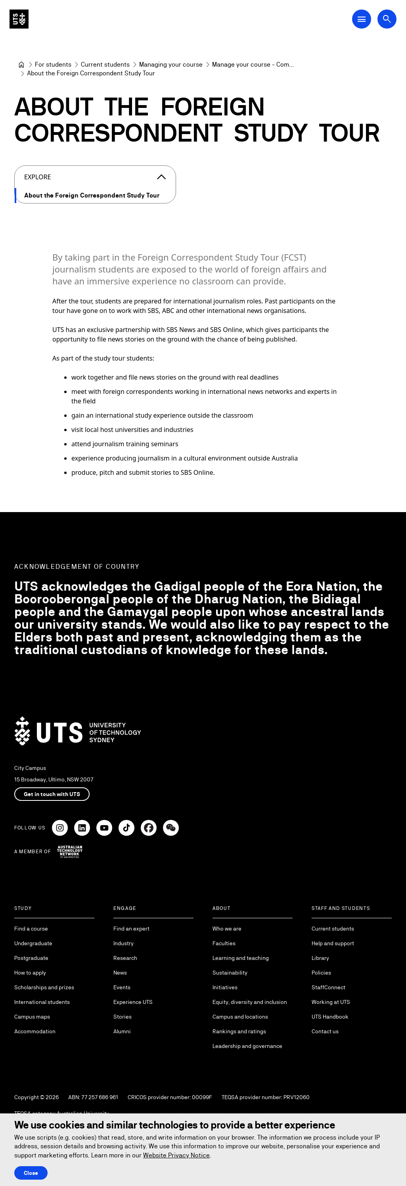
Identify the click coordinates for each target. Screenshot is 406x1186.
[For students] (53, 64)
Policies (321, 972)
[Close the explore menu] (161, 177)
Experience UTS (133, 1002)
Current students (333, 928)
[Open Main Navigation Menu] (361, 19)
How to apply (30, 972)
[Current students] (105, 64)
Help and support (333, 943)
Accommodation (35, 1031)
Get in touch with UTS (52, 794)
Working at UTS (331, 1002)
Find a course (31, 928)
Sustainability (230, 972)
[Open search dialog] (386, 19)
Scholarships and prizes (44, 987)
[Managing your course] (171, 64)
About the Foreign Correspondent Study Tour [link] (91, 73)
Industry (123, 943)
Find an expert (131, 928)
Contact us (325, 1031)
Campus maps (32, 1016)
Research (125, 958)
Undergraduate (33, 943)
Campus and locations (240, 1016)
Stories (122, 1016)
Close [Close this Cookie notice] (31, 1173)
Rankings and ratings (239, 1031)
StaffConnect (328, 987)
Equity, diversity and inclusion (250, 1002)
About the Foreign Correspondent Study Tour (91, 195)
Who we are (227, 928)
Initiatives (225, 987)
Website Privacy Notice (176, 1155)
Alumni (122, 1031)
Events (121, 987)
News (120, 972)
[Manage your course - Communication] (253, 64)
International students (42, 1002)
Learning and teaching (241, 958)
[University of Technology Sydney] (21, 65)
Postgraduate (31, 958)
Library (320, 958)
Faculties (224, 943)
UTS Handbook (330, 1016)
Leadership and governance (247, 1046)
